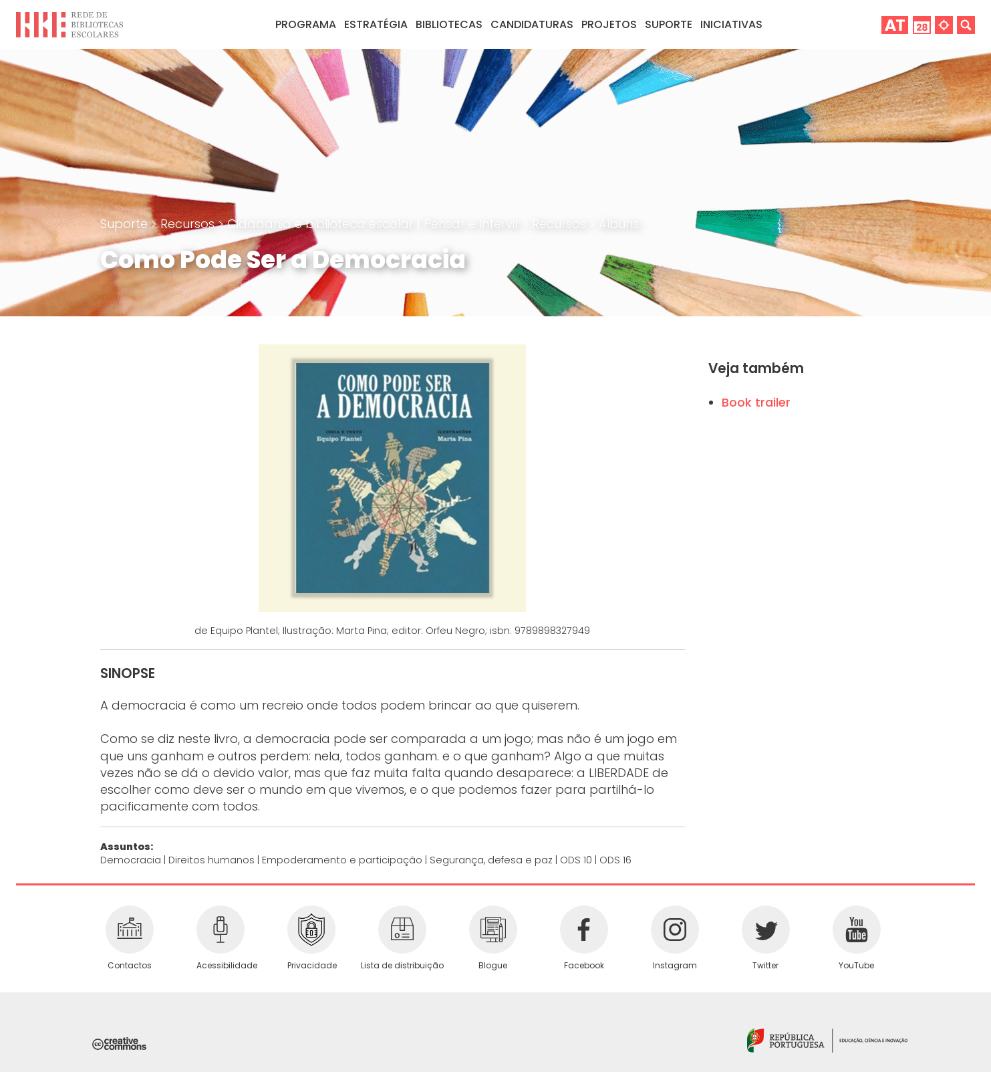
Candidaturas (531, 24)
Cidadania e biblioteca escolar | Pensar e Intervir (375, 223)
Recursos (189, 223)
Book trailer (756, 402)
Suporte (125, 223)
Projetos (609, 24)
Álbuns (619, 223)
